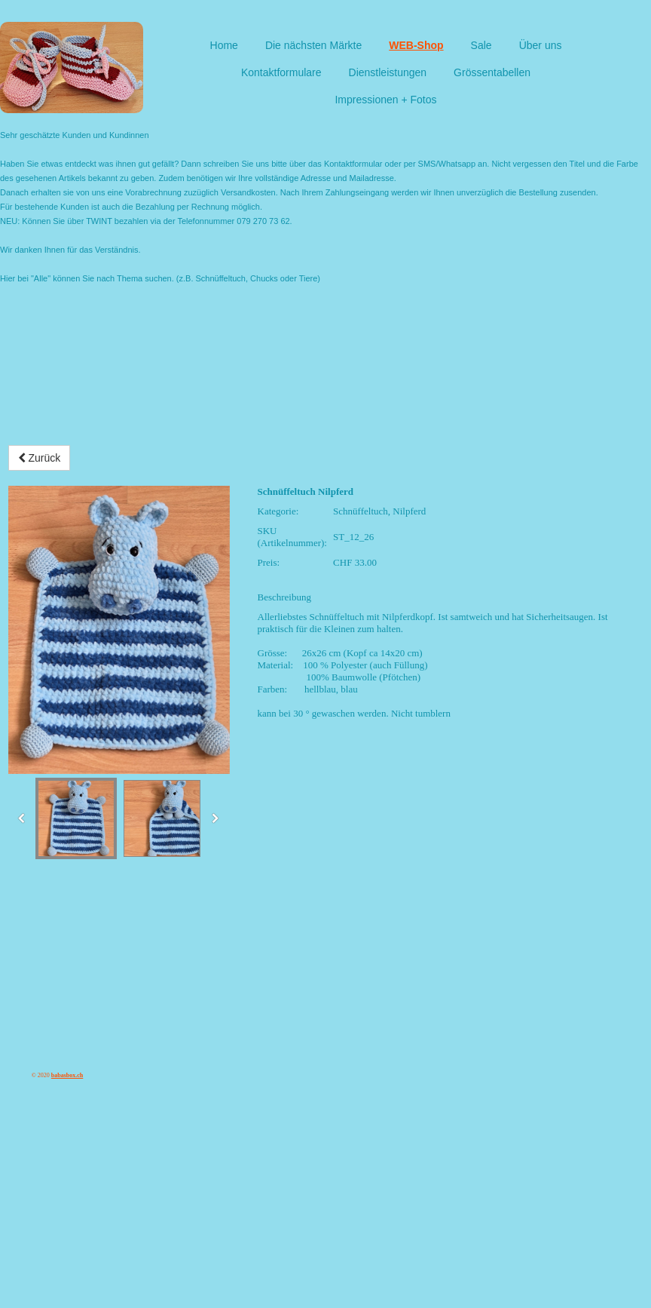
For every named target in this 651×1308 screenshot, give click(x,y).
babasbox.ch (67, 1075)
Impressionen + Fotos (385, 100)
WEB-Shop (416, 45)
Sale (481, 45)
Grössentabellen (492, 72)
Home (224, 45)
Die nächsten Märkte (313, 45)
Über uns (540, 45)
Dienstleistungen (388, 72)
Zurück (39, 458)
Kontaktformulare (281, 72)
